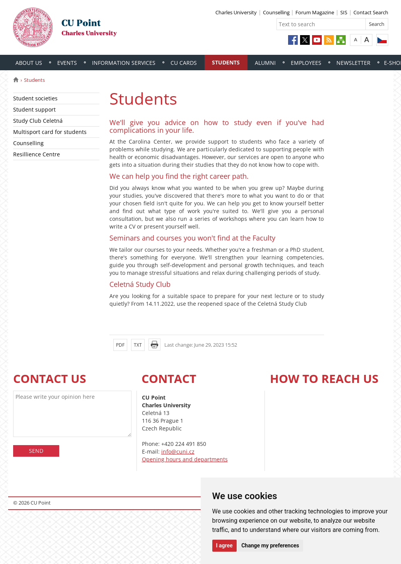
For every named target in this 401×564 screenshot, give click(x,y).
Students (226, 62)
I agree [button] (224, 545)
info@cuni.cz (178, 451)
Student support (34, 109)
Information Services (123, 62)
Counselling (277, 12)
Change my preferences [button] (270, 545)
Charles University (236, 12)
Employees (306, 62)
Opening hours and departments (185, 459)
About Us (28, 62)
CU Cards (184, 62)
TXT (138, 345)
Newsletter (353, 62)
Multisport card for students (50, 131)
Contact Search (370, 12)
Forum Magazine (314, 12)
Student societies (35, 98)
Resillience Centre (36, 154)
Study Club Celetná (38, 120)
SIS (343, 12)
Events (67, 62)
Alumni (265, 62)
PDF (120, 345)
